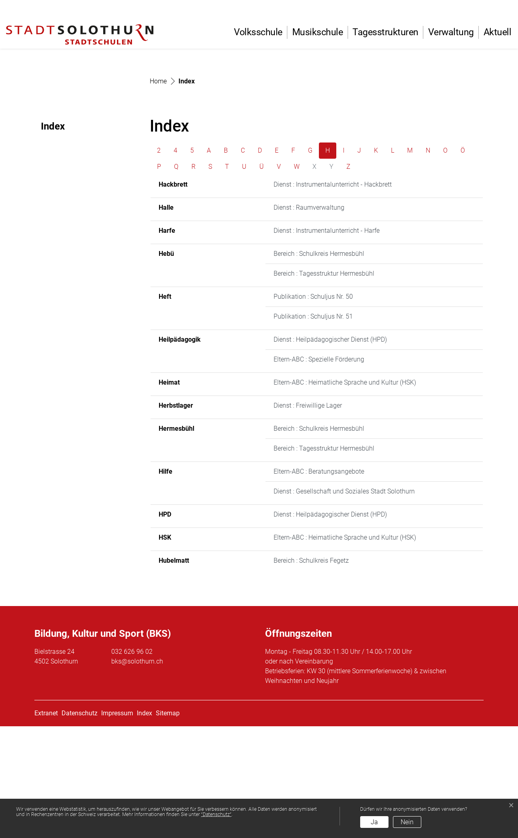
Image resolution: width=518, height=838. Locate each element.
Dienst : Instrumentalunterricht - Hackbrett (333, 296)
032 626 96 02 (132, 763)
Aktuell (498, 32)
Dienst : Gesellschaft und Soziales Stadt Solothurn (344, 603)
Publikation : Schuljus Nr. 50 (313, 408)
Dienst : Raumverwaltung (309, 319)
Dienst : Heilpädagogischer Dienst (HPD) (330, 451)
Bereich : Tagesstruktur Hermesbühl (324, 385)
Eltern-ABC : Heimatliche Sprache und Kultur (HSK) (345, 494)
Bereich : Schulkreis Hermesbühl (319, 365)
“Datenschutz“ (216, 814)
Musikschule (317, 32)
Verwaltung (451, 32)
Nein (407, 822)
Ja (374, 822)
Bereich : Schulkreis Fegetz (311, 672)
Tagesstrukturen (385, 32)
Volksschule (258, 32)
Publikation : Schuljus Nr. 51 (313, 428)
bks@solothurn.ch (137, 773)
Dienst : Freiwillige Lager (308, 517)
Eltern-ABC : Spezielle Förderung (319, 471)
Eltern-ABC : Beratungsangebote (319, 583)
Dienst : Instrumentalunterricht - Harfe (327, 342)
